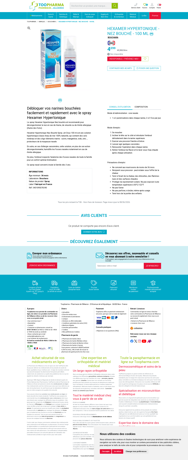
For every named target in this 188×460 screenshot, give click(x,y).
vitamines (49, 418)
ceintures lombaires (103, 376)
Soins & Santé (51, 15)
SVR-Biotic (156, 384)
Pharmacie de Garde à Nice (71, 339)
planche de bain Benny (80, 424)
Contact (30, 325)
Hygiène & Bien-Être (104, 15)
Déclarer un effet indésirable (71, 321)
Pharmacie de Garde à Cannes (72, 345)
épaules (110, 378)
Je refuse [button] (117, 451)
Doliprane (48, 402)
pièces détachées (86, 439)
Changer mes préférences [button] (136, 451)
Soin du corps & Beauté (90, 15)
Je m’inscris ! (152, 266)
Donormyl (58, 412)
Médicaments (36, 16)
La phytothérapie (144, 402)
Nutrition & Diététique (63, 15)
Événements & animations (70, 317)
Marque (42, 21)
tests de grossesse (47, 416)
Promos (155, 16)
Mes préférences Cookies (70, 332)
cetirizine (40, 410)
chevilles (84, 380)
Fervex (65, 410)
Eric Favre (154, 412)
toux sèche (61, 406)
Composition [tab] (141, 107)
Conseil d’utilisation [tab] (119, 107)
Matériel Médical (133, 15)
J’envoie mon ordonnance (42, 265)
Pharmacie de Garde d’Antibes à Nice (74, 341)
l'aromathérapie (155, 402)
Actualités (65, 312)
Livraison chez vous (137, 323)
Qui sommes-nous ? (34, 321)
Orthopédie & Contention (119, 15)
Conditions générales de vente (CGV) (74, 323)
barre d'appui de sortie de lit (100, 408)
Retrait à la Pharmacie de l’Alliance (142, 321)
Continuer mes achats (120, 68)
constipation (65, 408)
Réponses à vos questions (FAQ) (107, 331)
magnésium (60, 416)
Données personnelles (69, 327)
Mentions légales (67, 325)
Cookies (64, 330)
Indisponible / (124, 59)
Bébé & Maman (76, 15)
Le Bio (144, 16)
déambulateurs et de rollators (102, 416)
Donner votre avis (94, 232)
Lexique (64, 319)
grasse (29, 408)
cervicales (104, 378)
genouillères (92, 376)
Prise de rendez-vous (69, 314)
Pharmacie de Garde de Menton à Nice (74, 343)
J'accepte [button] (105, 451)
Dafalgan (49, 404)
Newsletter (31, 323)
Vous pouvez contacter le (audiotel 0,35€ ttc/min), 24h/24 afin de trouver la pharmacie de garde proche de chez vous (75, 350)
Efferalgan (38, 404)
